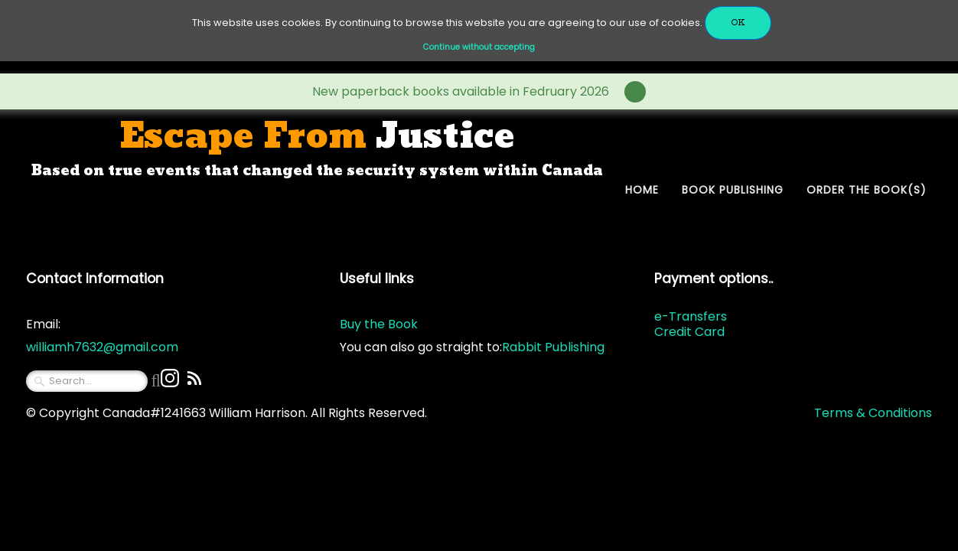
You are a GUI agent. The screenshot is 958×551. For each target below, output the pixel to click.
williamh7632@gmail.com (102, 347)
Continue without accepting (479, 47)
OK (738, 23)
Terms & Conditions (873, 413)
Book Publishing (733, 189)
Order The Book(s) (866, 189)
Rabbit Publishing (553, 347)
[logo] (317, 148)
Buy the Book (379, 324)
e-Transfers (690, 316)
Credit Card (689, 332)
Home (642, 189)
